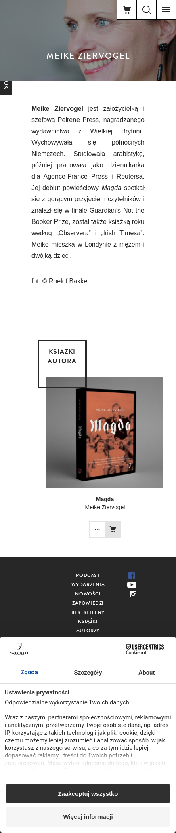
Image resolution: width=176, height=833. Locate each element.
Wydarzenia (88, 584)
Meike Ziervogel (105, 507)
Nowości (88, 593)
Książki (88, 621)
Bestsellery (88, 612)
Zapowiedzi (88, 603)
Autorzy (88, 630)
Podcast (88, 575)
